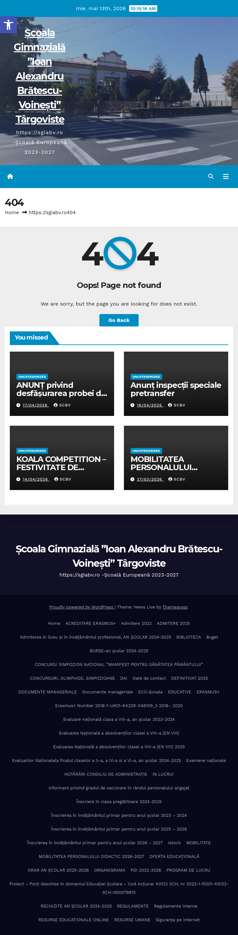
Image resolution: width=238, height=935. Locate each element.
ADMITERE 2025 (173, 623)
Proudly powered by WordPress (82, 607)
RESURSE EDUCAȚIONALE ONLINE (73, 919)
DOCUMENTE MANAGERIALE (47, 691)
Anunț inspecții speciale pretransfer (175, 389)
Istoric (174, 842)
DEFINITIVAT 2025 (189, 678)
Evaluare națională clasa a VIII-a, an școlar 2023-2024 (119, 719)
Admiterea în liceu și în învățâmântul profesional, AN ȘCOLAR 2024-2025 (95, 637)
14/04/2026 (36, 479)
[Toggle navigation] (226, 176)
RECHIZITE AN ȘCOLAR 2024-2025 (76, 906)
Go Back (119, 320)
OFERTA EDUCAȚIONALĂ (174, 856)
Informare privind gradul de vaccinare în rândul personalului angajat (119, 787)
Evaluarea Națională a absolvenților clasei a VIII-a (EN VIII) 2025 (119, 746)
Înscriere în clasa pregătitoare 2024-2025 (119, 801)
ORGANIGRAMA (110, 870)
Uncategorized (32, 376)
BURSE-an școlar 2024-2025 (119, 650)
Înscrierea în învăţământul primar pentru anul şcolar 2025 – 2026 (119, 829)
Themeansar (175, 607)
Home (12, 212)
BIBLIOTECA (189, 637)
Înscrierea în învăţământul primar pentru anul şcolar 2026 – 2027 (95, 842)
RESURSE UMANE (132, 919)
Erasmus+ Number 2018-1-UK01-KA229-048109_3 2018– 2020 (119, 705)
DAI (124, 678)
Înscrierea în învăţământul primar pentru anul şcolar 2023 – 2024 (119, 815)
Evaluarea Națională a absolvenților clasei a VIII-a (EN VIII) (119, 733)
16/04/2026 (150, 405)
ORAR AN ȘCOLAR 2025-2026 (58, 870)
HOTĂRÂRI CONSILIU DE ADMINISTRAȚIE (105, 774)
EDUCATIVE (180, 691)
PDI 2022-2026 (146, 870)
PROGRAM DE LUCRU (188, 870)
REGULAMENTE (133, 906)
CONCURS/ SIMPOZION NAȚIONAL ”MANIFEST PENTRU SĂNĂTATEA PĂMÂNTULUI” (119, 664)
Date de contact (149, 678)
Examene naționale (206, 760)
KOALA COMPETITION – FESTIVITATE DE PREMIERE (61, 467)
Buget (212, 637)
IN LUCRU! (163, 774)
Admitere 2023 (136, 623)
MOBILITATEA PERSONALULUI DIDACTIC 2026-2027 (169, 467)
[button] (8, 24)
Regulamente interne (175, 906)
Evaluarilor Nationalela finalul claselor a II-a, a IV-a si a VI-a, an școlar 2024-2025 (96, 760)
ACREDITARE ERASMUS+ (90, 623)
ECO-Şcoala (150, 691)
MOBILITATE (198, 842)
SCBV (62, 405)
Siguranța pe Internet (178, 919)
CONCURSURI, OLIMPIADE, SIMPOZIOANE (72, 678)
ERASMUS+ (207, 691)
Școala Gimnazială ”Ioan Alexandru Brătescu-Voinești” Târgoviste (39, 76)
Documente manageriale (107, 691)
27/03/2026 (150, 479)
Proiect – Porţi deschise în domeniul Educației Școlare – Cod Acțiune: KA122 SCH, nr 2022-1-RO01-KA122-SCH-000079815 (119, 888)
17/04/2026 (36, 405)
